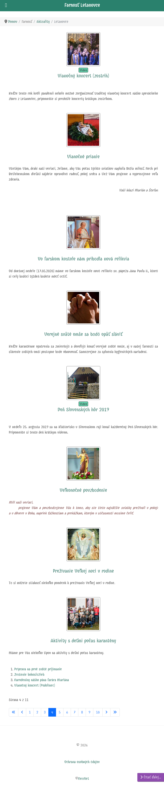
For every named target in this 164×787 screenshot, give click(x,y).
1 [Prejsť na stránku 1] (30, 712)
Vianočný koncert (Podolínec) (34, 685)
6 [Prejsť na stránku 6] (67, 712)
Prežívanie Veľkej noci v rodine (83, 571)
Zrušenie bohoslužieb (29, 674)
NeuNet (83, 778)
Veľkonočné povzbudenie (83, 490)
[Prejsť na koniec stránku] (115, 712)
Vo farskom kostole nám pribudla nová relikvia (83, 259)
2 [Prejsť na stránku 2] (37, 712)
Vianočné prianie (83, 157)
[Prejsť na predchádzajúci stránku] (22, 712)
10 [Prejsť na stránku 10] (98, 712)
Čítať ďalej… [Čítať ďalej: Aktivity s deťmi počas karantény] (150, 777)
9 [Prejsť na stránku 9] (89, 712)
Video (83, 70)
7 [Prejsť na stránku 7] (74, 712)
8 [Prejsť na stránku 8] (82, 712)
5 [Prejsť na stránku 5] (60, 712)
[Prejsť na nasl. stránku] (106, 712)
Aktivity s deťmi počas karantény (83, 641)
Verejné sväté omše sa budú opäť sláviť (83, 334)
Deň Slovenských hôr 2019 (83, 410)
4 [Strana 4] (52, 712)
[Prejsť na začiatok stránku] (13, 712)
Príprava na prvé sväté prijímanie (38, 669)
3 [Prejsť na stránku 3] (45, 712)
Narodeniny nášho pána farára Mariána (41, 680)
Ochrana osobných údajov (82, 762)
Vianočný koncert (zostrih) (83, 76)
